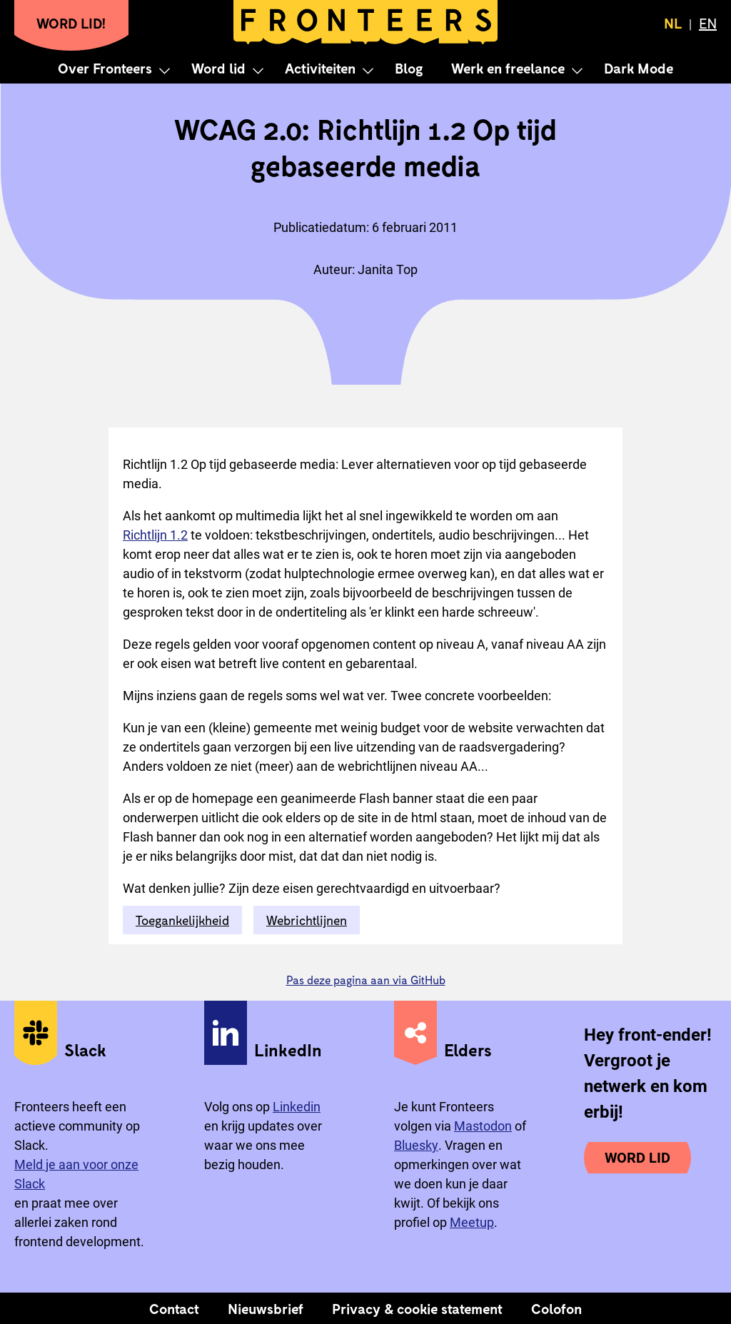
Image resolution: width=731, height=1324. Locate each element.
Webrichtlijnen (306, 920)
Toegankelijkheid (182, 920)
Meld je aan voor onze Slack (76, 1174)
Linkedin (297, 1106)
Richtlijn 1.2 (155, 534)
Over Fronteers (105, 67)
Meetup (472, 1222)
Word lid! (71, 22)
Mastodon (483, 1125)
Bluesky (416, 1145)
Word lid (218, 67)
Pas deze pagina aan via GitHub (365, 979)
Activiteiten (320, 67)
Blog (409, 67)
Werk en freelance (508, 67)
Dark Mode (638, 67)
